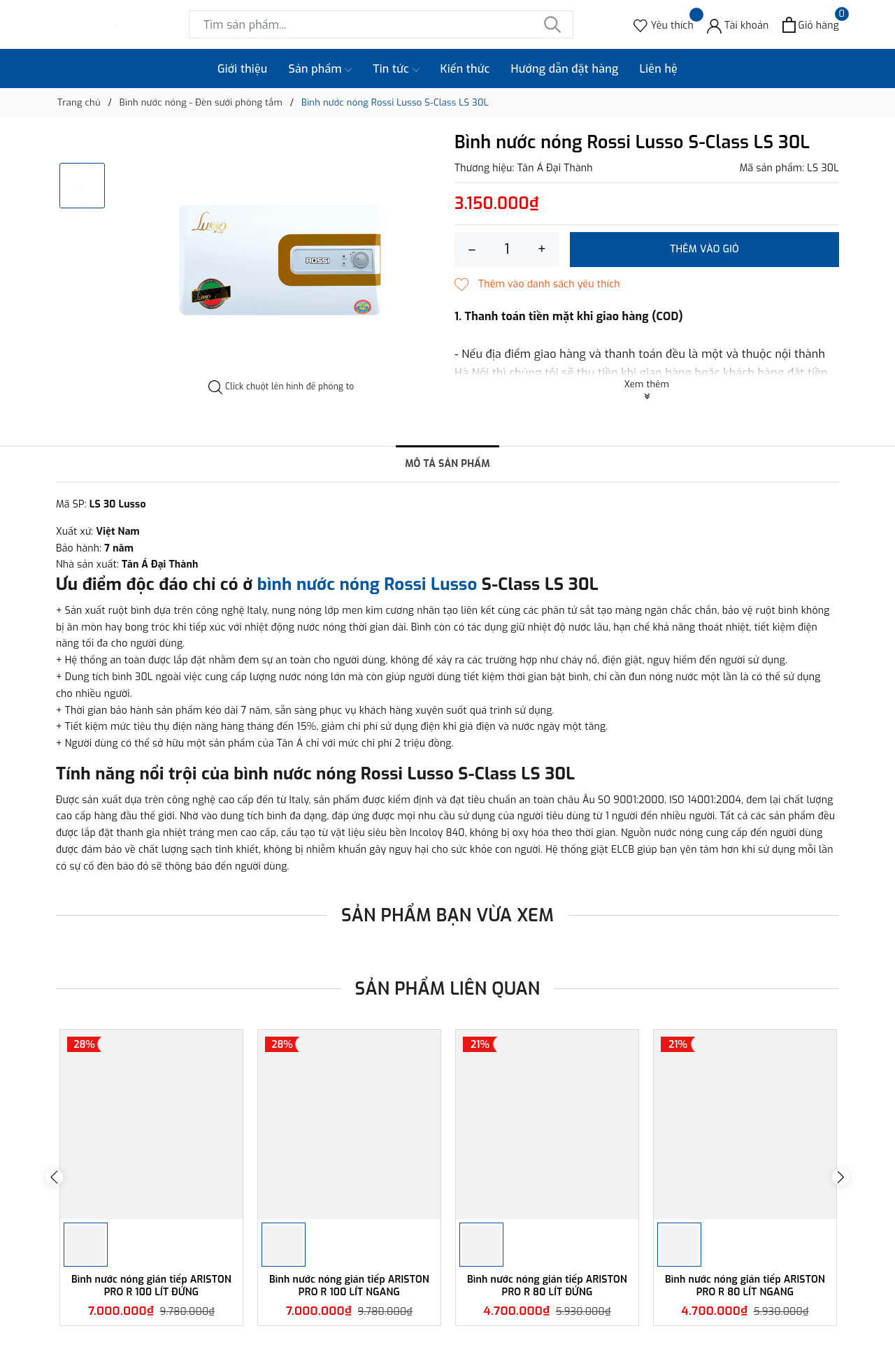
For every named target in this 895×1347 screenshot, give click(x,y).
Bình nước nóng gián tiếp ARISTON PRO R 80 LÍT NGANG (745, 1286)
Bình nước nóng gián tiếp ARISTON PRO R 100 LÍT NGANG (349, 1286)
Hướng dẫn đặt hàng (565, 69)
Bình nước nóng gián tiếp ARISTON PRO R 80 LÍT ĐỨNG (547, 1286)
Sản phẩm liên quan (447, 988)
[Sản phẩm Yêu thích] (663, 24)
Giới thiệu (242, 69)
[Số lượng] (506, 249)
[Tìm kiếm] (552, 24)
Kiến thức (465, 69)
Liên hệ (658, 69)
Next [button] (841, 1177)
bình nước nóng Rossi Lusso (367, 584)
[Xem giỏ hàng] (810, 25)
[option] (281, 256)
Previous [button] (54, 1177)
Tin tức (396, 69)
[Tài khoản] (738, 24)
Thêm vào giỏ (704, 249)
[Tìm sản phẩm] (381, 24)
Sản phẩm (320, 69)
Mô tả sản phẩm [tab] (447, 463)
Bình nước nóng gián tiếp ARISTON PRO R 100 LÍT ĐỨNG (151, 1286)
